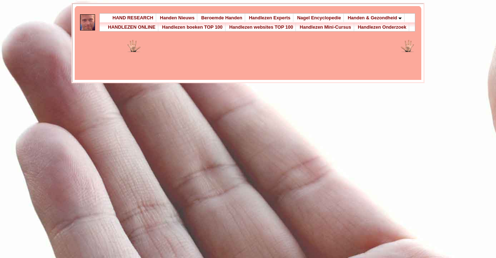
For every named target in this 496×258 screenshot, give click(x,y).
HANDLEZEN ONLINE (131, 27)
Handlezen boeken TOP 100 (192, 27)
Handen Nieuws (177, 17)
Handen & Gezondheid (375, 17)
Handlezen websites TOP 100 (261, 27)
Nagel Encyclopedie (319, 17)
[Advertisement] (226, 61)
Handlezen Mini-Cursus (325, 27)
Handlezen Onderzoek (382, 27)
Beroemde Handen (221, 17)
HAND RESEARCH (133, 17)
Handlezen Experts (269, 17)
